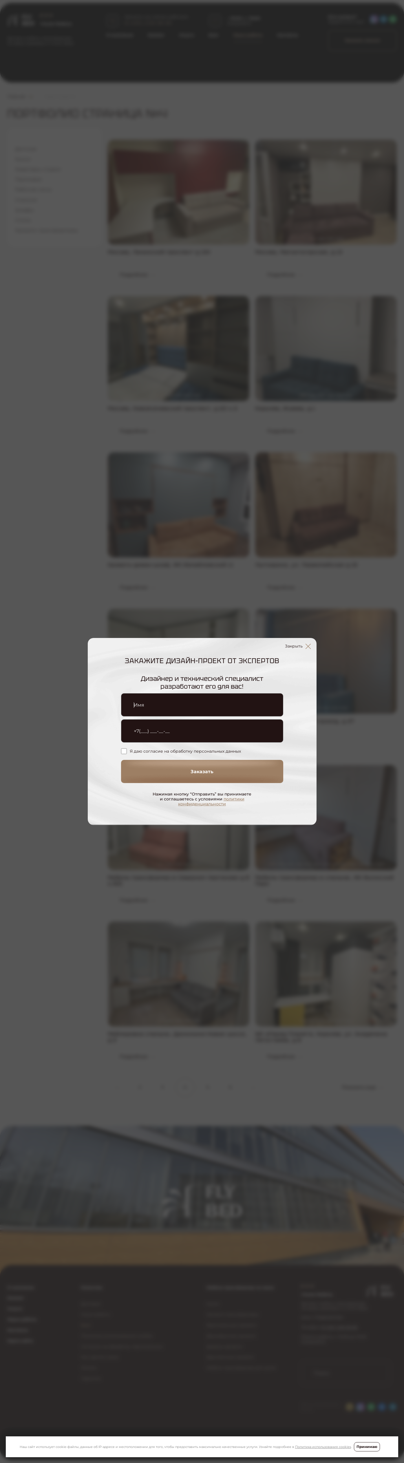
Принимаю (367, 1446)
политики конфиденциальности (211, 801)
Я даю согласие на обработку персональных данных (181, 751)
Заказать (202, 771)
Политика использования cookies (323, 1447)
